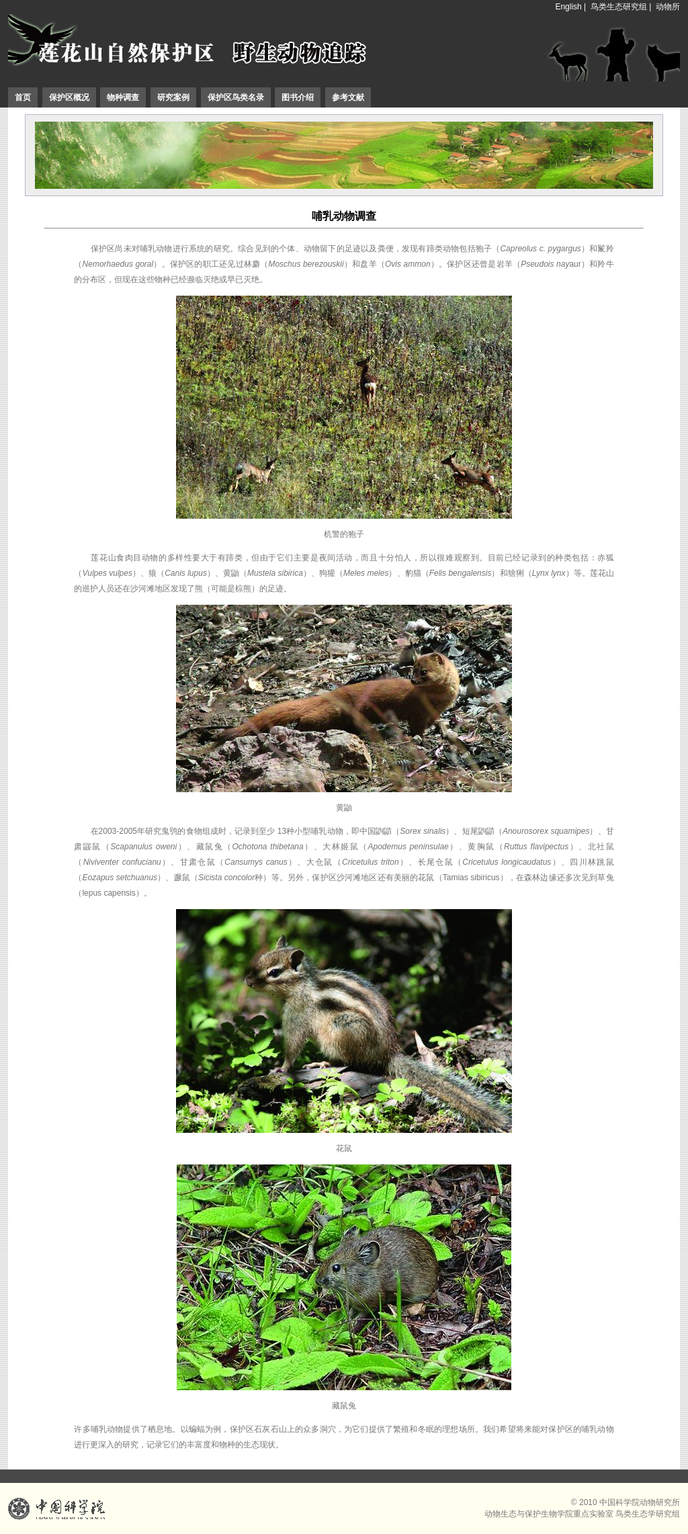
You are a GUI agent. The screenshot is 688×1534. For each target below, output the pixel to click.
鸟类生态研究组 (619, 6)
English (568, 6)
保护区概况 (69, 97)
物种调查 (123, 97)
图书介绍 (298, 97)
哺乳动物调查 (344, 216)
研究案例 (173, 97)
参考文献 (348, 97)
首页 (23, 97)
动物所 (668, 6)
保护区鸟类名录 (236, 97)
